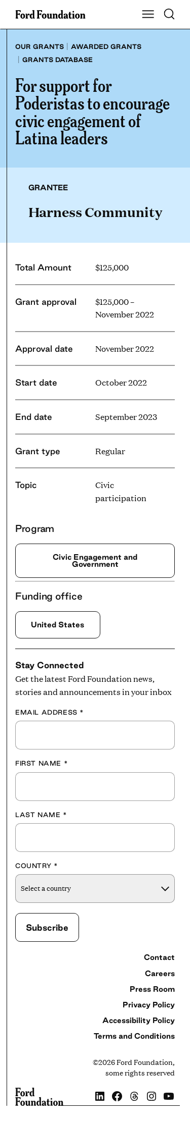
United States (57, 624)
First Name (41, 763)
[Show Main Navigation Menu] (148, 14)
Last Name (41, 814)
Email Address (49, 712)
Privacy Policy (149, 1004)
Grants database (57, 59)
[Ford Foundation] (39, 1097)
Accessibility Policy (138, 1020)
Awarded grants (106, 46)
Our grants (39, 46)
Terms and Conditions (134, 1036)
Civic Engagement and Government (95, 560)
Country (36, 865)
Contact (159, 957)
